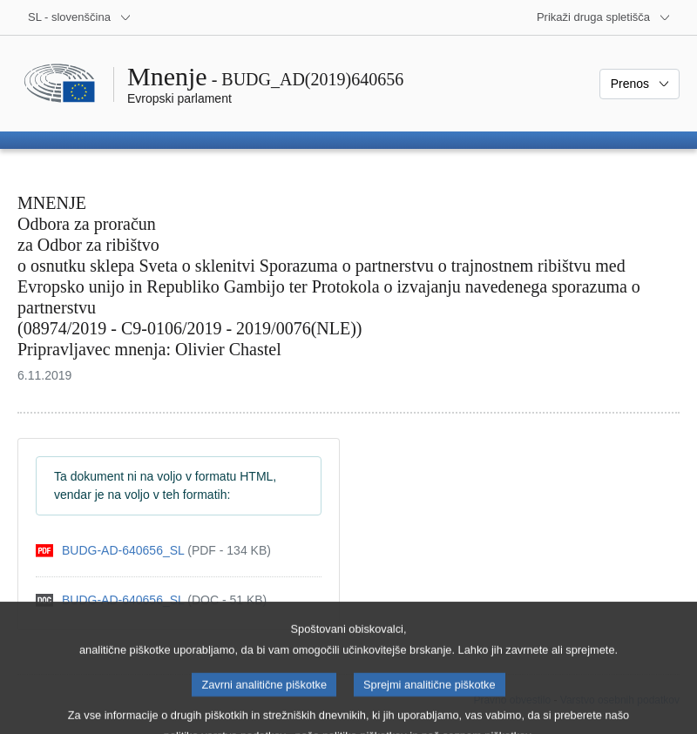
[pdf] (153, 551)
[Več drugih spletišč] (604, 17)
